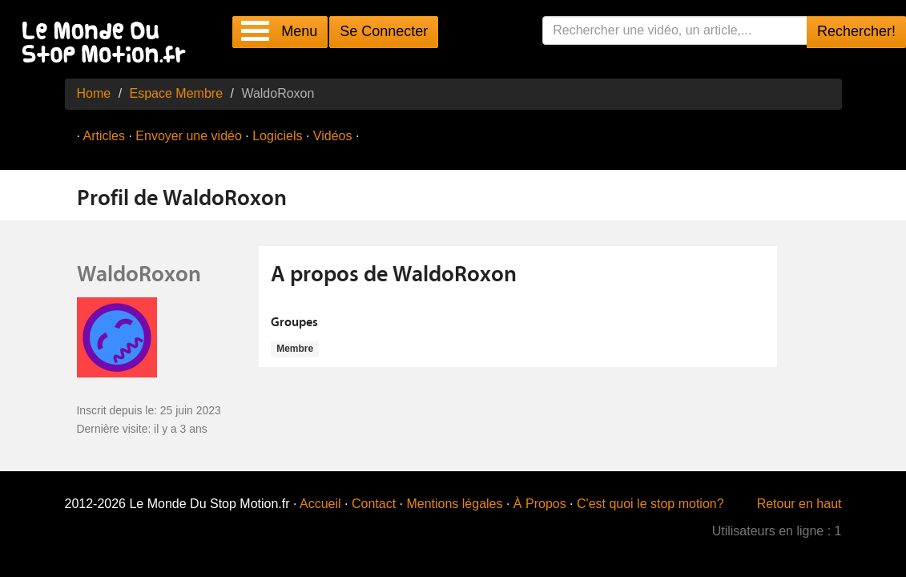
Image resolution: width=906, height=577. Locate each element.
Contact (374, 503)
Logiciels (277, 136)
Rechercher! (856, 31)
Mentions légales (454, 503)
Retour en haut (799, 503)
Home (94, 93)
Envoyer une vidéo (188, 136)
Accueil (320, 503)
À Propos (539, 503)
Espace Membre (176, 93)
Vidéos (332, 136)
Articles (104, 136)
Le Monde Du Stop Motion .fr (108, 44)
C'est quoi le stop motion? (650, 503)
